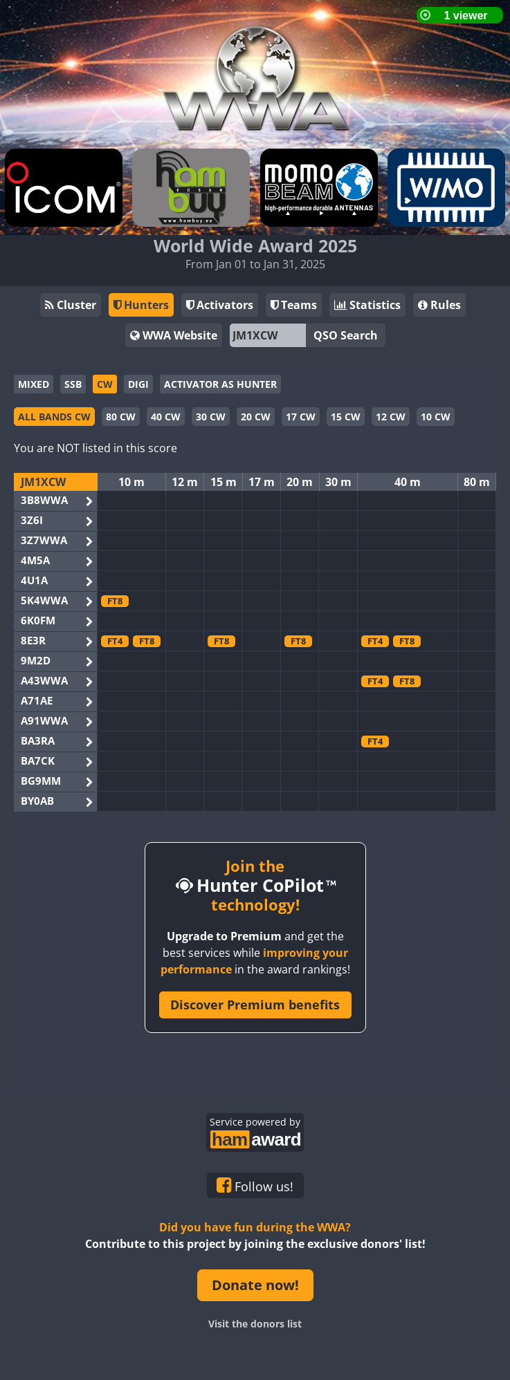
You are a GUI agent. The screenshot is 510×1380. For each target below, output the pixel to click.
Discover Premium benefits (255, 1004)
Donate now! (255, 1285)
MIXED (33, 384)
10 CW (435, 416)
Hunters (141, 305)
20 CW (256, 416)
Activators (219, 305)
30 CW (211, 416)
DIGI (138, 384)
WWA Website (173, 335)
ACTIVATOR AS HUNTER (220, 384)
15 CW (346, 416)
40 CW (166, 416)
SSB (73, 384)
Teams (294, 305)
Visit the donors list (255, 1323)
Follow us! (255, 1186)
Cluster (70, 305)
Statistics (367, 305)
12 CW (391, 416)
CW (105, 384)
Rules (439, 305)
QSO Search (345, 335)
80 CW (121, 416)
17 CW (301, 416)
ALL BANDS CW (54, 416)
